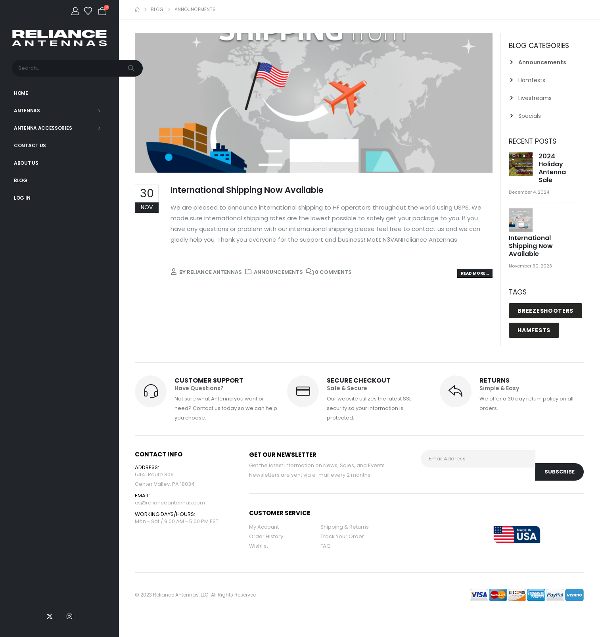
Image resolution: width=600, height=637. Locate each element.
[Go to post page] (522, 164)
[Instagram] (69, 616)
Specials (529, 116)
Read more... (475, 273)
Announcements (278, 272)
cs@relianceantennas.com (170, 502)
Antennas (27, 110)
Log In (22, 197)
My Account (264, 527)
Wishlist (258, 546)
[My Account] (75, 11)
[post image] (314, 103)
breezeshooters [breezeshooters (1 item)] (545, 311)
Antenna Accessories (43, 128)
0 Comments (333, 272)
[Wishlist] (88, 11)
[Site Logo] (59, 38)
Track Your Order (342, 536)
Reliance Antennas (214, 272)
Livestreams (535, 98)
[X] (50, 616)
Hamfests (531, 80)
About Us (26, 163)
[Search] (132, 68)
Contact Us (30, 145)
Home (21, 93)
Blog (20, 180)
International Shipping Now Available (247, 190)
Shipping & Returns (344, 527)
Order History (266, 536)
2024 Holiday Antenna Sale (552, 168)
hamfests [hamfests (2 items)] (534, 330)
